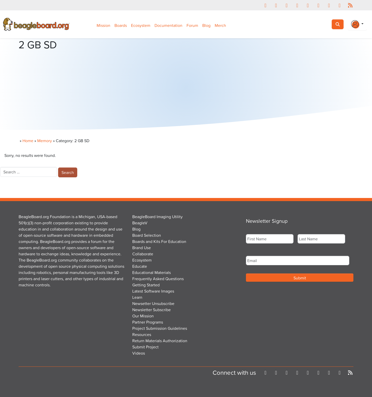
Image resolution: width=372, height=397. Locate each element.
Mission (103, 25)
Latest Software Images (153, 291)
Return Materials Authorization (159, 340)
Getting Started (146, 285)
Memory (44, 140)
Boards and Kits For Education (159, 241)
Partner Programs (147, 322)
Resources (141, 334)
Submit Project (145, 347)
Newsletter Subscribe (151, 309)
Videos (138, 353)
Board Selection (146, 235)
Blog (206, 25)
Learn (137, 297)
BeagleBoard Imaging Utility (157, 216)
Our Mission (143, 316)
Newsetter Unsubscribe (153, 303)
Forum (192, 25)
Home (27, 140)
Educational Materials (151, 272)
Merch (220, 25)
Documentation (168, 25)
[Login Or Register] (357, 24)
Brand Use (141, 247)
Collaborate (142, 254)
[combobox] (28, 172)
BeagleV (140, 223)
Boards (120, 25)
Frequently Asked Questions (158, 278)
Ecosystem (140, 25)
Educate (139, 266)
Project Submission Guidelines (159, 328)
